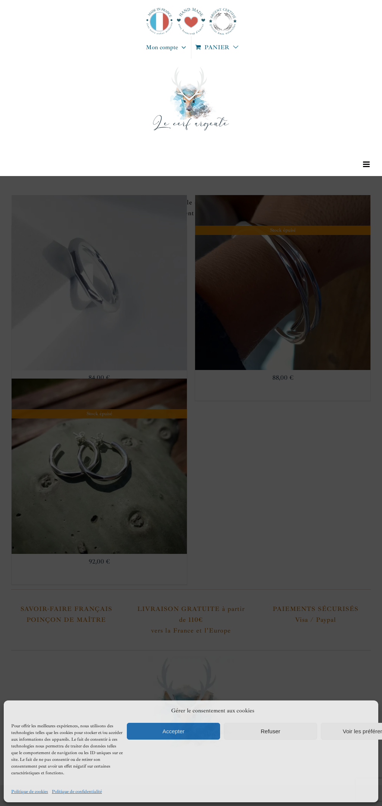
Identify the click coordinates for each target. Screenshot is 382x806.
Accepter (173, 731)
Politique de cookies (29, 791)
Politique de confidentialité (77, 791)
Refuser (271, 731)
